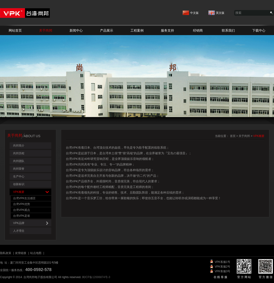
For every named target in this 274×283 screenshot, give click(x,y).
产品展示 (106, 30)
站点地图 (35, 253)
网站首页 (15, 30)
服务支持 (167, 30)
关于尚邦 (45, 30)
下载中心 (258, 30)
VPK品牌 (32, 223)
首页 (233, 136)
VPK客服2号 (222, 266)
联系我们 (228, 30)
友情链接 (20, 253)
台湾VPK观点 (21, 210)
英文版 (216, 11)
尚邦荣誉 (18, 168)
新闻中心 (76, 30)
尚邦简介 (18, 145)
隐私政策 (5, 253)
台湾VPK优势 (21, 204)
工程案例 (137, 30)
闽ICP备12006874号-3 (96, 277)
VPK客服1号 (222, 262)
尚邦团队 (18, 161)
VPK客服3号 (222, 271)
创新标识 (18, 184)
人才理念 (18, 230)
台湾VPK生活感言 (24, 198)
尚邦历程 (18, 153)
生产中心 (18, 176)
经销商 (198, 30)
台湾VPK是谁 (21, 215)
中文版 (191, 11)
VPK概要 (32, 192)
